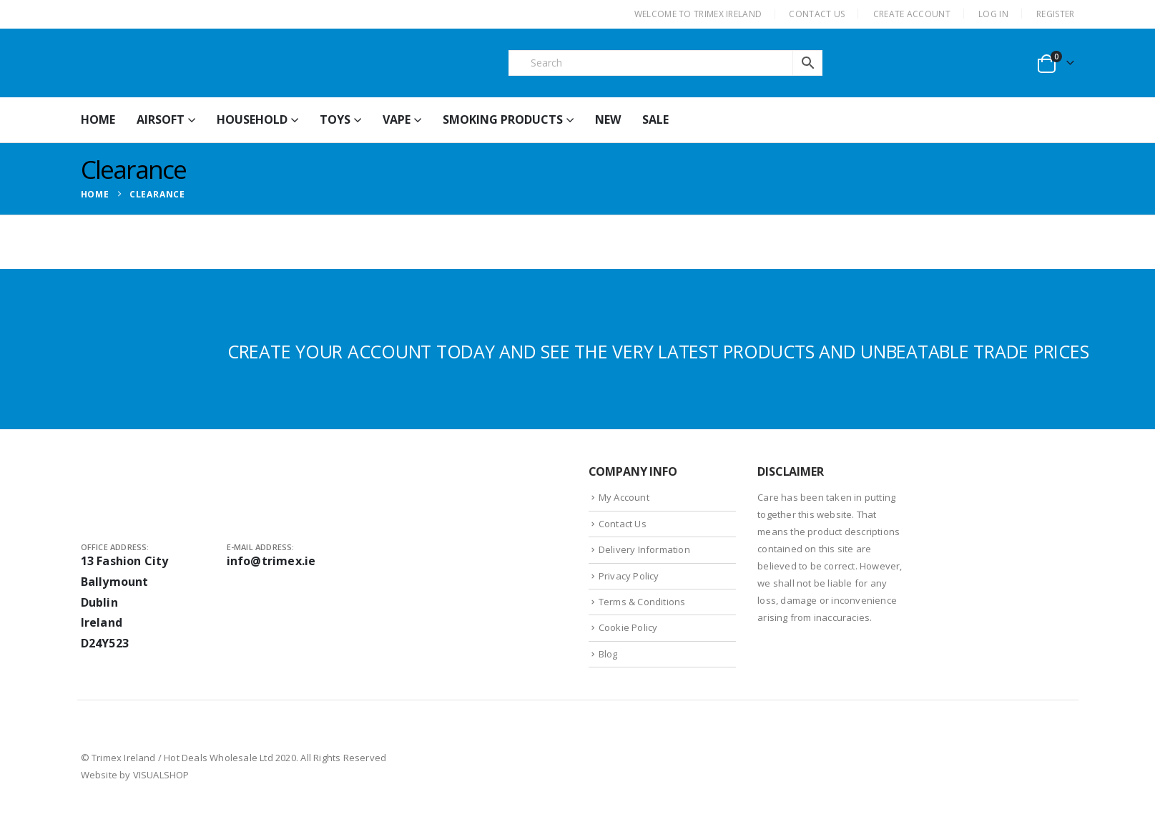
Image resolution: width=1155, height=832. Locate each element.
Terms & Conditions (642, 601)
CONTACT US (817, 14)
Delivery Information (644, 549)
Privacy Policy (629, 575)
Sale (655, 119)
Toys (335, 119)
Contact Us (623, 523)
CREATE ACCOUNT (911, 14)
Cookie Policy (628, 627)
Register (1055, 14)
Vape (397, 119)
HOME (98, 119)
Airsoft (161, 119)
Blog (608, 653)
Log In (993, 14)
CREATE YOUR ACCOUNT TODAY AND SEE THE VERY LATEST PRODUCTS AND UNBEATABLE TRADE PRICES (658, 351)
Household (252, 119)
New (608, 119)
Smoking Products (503, 119)
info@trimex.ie (271, 561)
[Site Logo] (188, 63)
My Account (624, 497)
